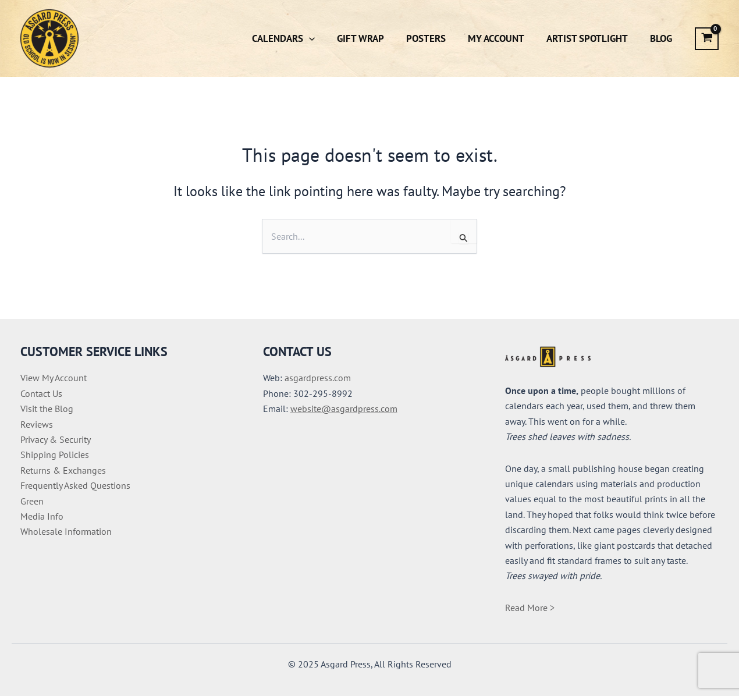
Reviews (36, 424)
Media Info (41, 516)
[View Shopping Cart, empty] (707, 38)
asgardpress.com (318, 377)
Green (32, 501)
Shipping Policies (54, 454)
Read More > (530, 607)
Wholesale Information (66, 531)
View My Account (53, 377)
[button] (322, 38)
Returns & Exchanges (63, 470)
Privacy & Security (55, 439)
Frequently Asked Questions (75, 485)
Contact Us (41, 393)
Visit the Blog (46, 408)
